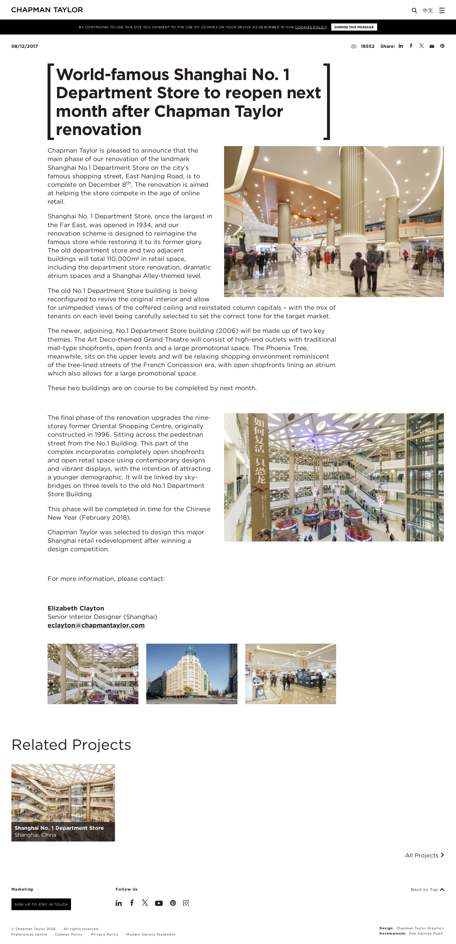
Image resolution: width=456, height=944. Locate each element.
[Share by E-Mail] (432, 46)
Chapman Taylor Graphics (420, 928)
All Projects (425, 855)
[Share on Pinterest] (442, 46)
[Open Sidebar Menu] (442, 10)
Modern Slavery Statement (151, 934)
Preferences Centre (29, 934)
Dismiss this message (354, 27)
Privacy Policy (104, 934)
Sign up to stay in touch (41, 904)
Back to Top (428, 889)
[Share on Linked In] (401, 46)
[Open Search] (415, 12)
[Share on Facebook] (411, 46)
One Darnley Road (426, 933)
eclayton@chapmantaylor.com (96, 625)
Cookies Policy (311, 27)
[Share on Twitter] (421, 46)
